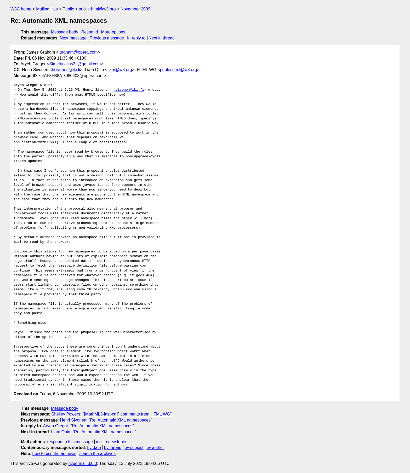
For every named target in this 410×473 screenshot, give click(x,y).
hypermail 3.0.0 (82, 463)
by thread (113, 447)
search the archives (97, 453)
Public (68, 9)
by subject (133, 447)
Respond (89, 32)
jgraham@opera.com (78, 52)
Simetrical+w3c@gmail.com (75, 64)
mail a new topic (111, 442)
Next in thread (162, 38)
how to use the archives (54, 453)
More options (113, 32)
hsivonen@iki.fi (66, 69)
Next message (73, 38)
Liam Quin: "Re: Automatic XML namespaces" (93, 432)
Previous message (107, 38)
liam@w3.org (119, 69)
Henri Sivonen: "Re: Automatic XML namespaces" (106, 420)
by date (94, 447)
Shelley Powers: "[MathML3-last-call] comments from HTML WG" (112, 414)
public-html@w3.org (97, 9)
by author (155, 447)
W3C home (20, 9)
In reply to (136, 38)
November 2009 (135, 9)
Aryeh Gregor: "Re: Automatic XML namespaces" (88, 426)
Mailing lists (47, 9)
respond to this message (70, 442)
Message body (64, 32)
